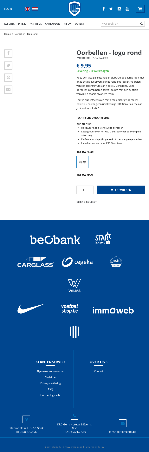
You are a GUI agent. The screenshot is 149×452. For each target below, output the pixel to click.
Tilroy (101, 447)
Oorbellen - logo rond (26, 33)
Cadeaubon (52, 23)
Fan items (35, 23)
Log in (8, 8)
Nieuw (67, 23)
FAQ (50, 389)
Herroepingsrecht (50, 395)
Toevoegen (120, 190)
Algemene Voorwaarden (50, 371)
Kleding (9, 23)
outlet (79, 23)
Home (7, 33)
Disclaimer (50, 377)
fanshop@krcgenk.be (122, 432)
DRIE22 (22, 23)
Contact (98, 371)
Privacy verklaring (50, 383)
